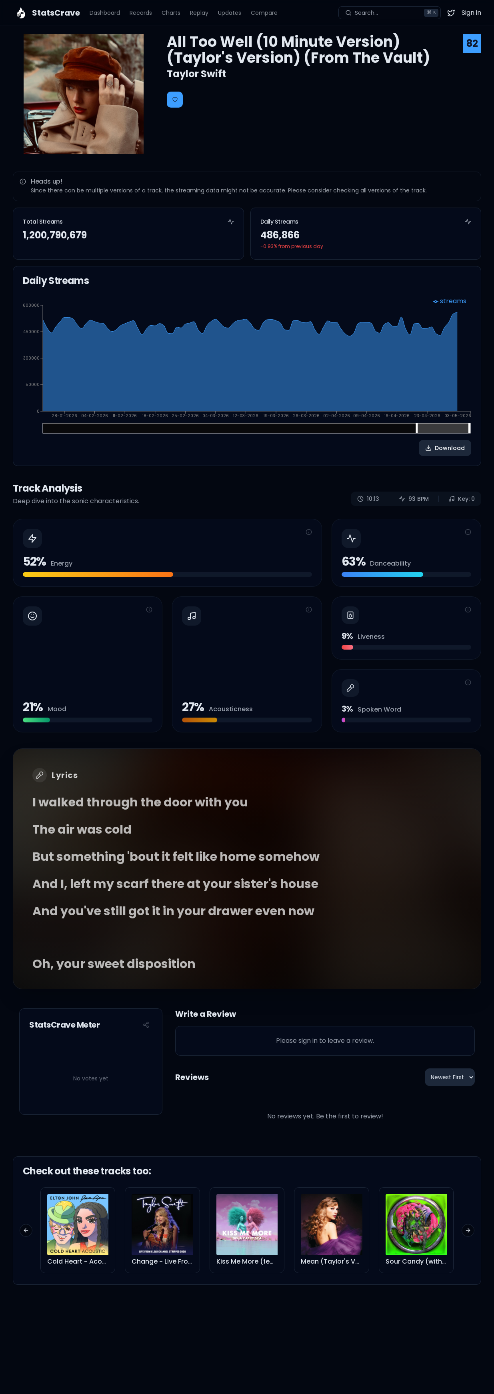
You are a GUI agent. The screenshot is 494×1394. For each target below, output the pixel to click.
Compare (264, 13)
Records (141, 13)
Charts (171, 13)
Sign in (471, 12)
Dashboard (105, 13)
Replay (199, 13)
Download (445, 448)
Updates (229, 13)
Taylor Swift (196, 73)
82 (472, 43)
